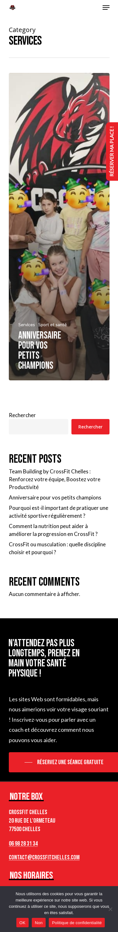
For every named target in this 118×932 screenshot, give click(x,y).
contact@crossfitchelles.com (44, 857)
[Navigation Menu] (106, 7)
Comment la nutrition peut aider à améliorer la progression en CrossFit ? (53, 530)
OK (22, 922)
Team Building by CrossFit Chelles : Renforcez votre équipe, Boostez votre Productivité (54, 479)
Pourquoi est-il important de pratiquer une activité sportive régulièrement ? (58, 512)
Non (39, 922)
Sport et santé (52, 324)
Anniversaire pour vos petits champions (55, 497)
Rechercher (22, 415)
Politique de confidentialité (77, 922)
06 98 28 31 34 (23, 844)
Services (26, 324)
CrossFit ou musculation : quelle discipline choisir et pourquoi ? (57, 548)
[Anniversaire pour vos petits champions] (59, 226)
